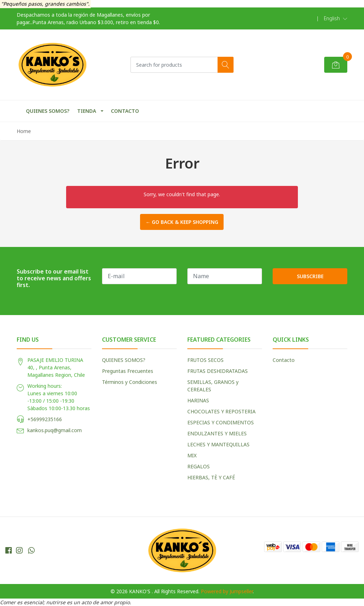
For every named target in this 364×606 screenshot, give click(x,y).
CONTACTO (125, 111)
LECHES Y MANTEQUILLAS (218, 444)
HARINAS (198, 400)
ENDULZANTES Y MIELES (217, 433)
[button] (335, 18)
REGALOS (198, 466)
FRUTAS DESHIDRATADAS (217, 371)
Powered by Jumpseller (227, 591)
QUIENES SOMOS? (47, 111)
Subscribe (310, 276)
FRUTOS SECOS (205, 360)
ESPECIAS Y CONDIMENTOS (220, 422)
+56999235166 (44, 419)
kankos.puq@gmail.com (54, 430)
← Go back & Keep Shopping (181, 222)
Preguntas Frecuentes (127, 371)
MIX (192, 455)
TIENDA (86, 111)
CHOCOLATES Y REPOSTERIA (221, 411)
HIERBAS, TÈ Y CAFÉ (211, 477)
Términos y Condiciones (129, 382)
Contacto (284, 360)
